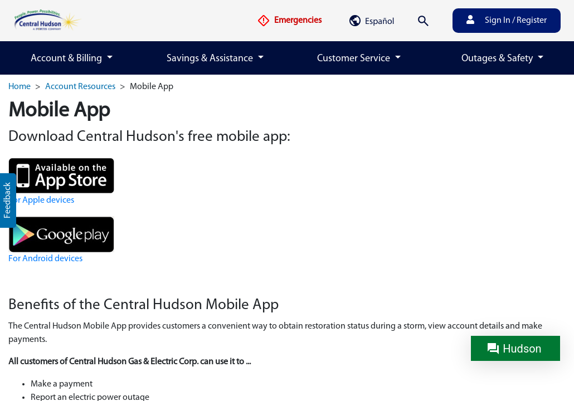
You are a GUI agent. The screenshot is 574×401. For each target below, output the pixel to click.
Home (19, 86)
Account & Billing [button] (67, 58)
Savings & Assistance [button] (211, 58)
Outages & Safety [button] (498, 58)
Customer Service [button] (354, 58)
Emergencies (289, 20)
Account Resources (80, 86)
